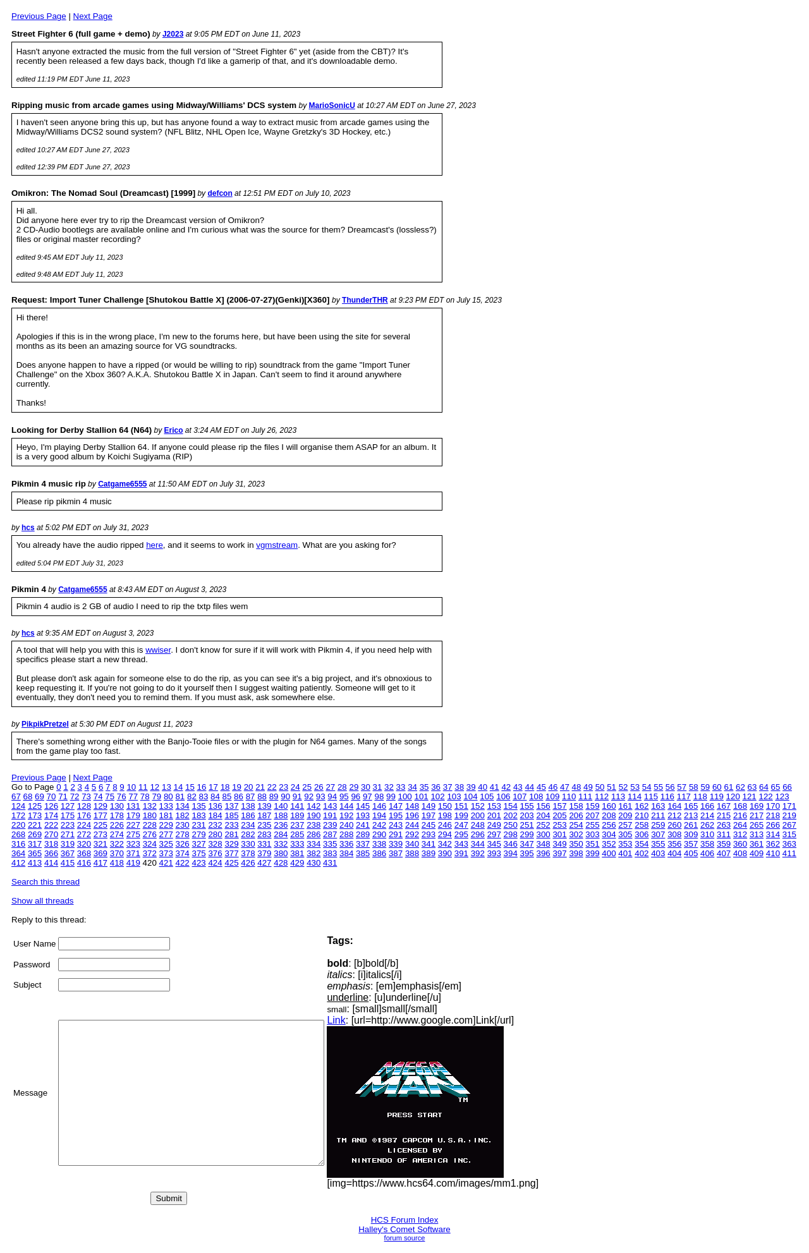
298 (511, 834)
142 (313, 806)
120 (733, 796)
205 (559, 815)
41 (494, 787)
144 (346, 806)
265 (756, 825)
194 (379, 815)
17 (213, 787)
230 (183, 825)
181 (166, 815)
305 (625, 834)
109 (552, 796)
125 (35, 806)
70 (51, 796)
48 (576, 787)
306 (641, 834)
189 (297, 815)
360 (740, 844)
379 (264, 853)
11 (143, 787)
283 (264, 834)
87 (250, 796)
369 (100, 853)
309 (691, 834)
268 (18, 834)
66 (787, 787)
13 (166, 787)
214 (707, 815)
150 (445, 806)
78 (145, 796)
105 (487, 796)
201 (494, 815)
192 (346, 815)
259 (658, 825)
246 (445, 825)
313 (756, 834)
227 (133, 825)
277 (166, 834)
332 (281, 844)
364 (18, 853)
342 (445, 844)
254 (576, 825)
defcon (219, 193)
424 (215, 863)
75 (109, 796)
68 (28, 796)
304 (609, 834)
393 (494, 853)
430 (313, 863)
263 (724, 825)
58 (693, 787)
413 (35, 863)
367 (68, 853)
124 (18, 806)
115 (651, 796)
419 (133, 863)
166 (707, 806)
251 (527, 825)
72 (75, 796)
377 (231, 853)
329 (231, 844)
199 (461, 815)
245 (428, 825)
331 (264, 844)
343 (461, 844)
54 (647, 787)
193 (363, 815)
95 (344, 796)
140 (281, 806)
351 (592, 844)
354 (641, 844)
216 (740, 815)
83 (204, 796)
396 (543, 853)
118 (700, 796)
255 (592, 825)
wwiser (158, 650)
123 (782, 796)
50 (600, 787)
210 (641, 815)
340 (412, 844)
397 (559, 853)
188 (281, 815)
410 (773, 853)
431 (330, 863)
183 (198, 815)
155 (527, 806)
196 (412, 815)
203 (527, 815)
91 (297, 796)
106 (503, 796)
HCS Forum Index (405, 1220)
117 (684, 796)
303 (592, 834)
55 (658, 787)
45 (541, 787)
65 (776, 787)
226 (117, 825)
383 (330, 853)
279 (198, 834)
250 (511, 825)
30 (365, 787)
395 (527, 853)
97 (367, 796)
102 (437, 796)
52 (623, 787)
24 (295, 787)
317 (35, 844)
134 (183, 806)
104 (470, 796)
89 (274, 796)
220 (18, 825)
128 (84, 806)
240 (346, 825)
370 (117, 853)
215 (724, 815)
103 (454, 796)
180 (150, 815)
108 (536, 796)
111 (585, 796)
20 (248, 787)
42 (506, 787)
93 (320, 796)
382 (313, 853)
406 (707, 853)
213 (691, 815)
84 (215, 796)
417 (100, 863)
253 (559, 825)
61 (728, 787)
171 (789, 806)
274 (117, 834)
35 (424, 787)
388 (412, 853)
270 (51, 834)
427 (264, 863)
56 (670, 787)
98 (379, 796)
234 (248, 825)
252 (543, 825)
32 (389, 787)
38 (459, 787)
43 (518, 787)
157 (559, 806)
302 (576, 834)
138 (248, 806)
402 (641, 853)
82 (192, 796)
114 (635, 796)
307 (658, 834)
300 (543, 834)
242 (379, 825)
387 (396, 853)
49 (588, 787)
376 (215, 853)
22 (272, 787)
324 (150, 844)
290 (379, 834)
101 (421, 796)
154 (511, 806)
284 (281, 834)
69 (39, 796)
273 (100, 834)
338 (379, 844)
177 (100, 815)
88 (262, 796)
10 (131, 787)
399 (592, 853)
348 (543, 844)
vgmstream (277, 545)
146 (379, 806)
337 (363, 844)
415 (68, 863)
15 (190, 787)
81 (180, 796)
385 (363, 853)
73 (86, 796)
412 (18, 863)
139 (264, 806)
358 (707, 844)
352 (609, 844)
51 (611, 787)
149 (428, 806)
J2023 (172, 34)
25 (307, 787)
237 (297, 825)
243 (396, 825)
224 (84, 825)
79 (156, 796)
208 (609, 815)
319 (68, 844)
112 (602, 796)
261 (691, 825)
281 (231, 834)
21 (260, 787)
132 (150, 806)
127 (68, 806)
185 (231, 815)
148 (412, 806)
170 (773, 806)
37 (448, 787)
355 (658, 844)
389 (428, 853)
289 (363, 834)
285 (297, 834)
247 (461, 825)
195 (396, 815)
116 (667, 796)
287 (330, 834)
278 (183, 834)
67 (16, 796)
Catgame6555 (122, 484)
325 (166, 844)
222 (51, 825)
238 (313, 825)
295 (461, 834)
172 (18, 815)
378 (248, 853)
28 (342, 787)
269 (35, 834)
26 (319, 787)
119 (717, 796)
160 (609, 806)
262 (707, 825)
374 (183, 853)
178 (117, 815)
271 (68, 834)
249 (494, 825)
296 (478, 834)
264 (740, 825)
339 (396, 844)
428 (281, 863)
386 (379, 853)
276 (150, 834)
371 (133, 853)
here (154, 545)
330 (248, 844)
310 (707, 834)
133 (166, 806)
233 (231, 825)
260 (674, 825)
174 (51, 815)
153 (494, 806)
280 (215, 834)
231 (198, 825)
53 (635, 787)
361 (756, 844)
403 (658, 853)
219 (789, 815)
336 (346, 844)
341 (428, 844)
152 (478, 806)
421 (166, 863)
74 (98, 796)
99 (391, 796)
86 (238, 796)
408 (740, 853)
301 (559, 834)
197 (428, 815)
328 (215, 844)
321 (100, 844)
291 (396, 834)
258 (641, 825)
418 (117, 863)
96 (355, 796)
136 (215, 806)
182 (183, 815)
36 (436, 787)
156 (543, 806)
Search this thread (45, 882)
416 (84, 863)
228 (150, 825)
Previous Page (38, 16)
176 (84, 815)
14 (178, 787)
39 (471, 787)
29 (353, 787)
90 (285, 796)
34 (412, 787)
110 (569, 796)
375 (198, 853)
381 (297, 853)
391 (461, 853)
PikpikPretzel (45, 724)
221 (35, 825)
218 (773, 815)
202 (511, 815)
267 (789, 825)
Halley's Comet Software (404, 1229)
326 (183, 844)
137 (231, 806)
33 (401, 787)
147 (396, 806)
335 (330, 844)
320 (84, 844)
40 (482, 787)
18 (225, 787)
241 (363, 825)
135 (198, 806)
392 (478, 853)
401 (625, 853)
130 (117, 806)
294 (445, 834)
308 (674, 834)
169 (756, 806)
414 (51, 863)
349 (559, 844)
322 (117, 844)
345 (494, 844)
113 (618, 796)
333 (297, 844)
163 (658, 806)
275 (133, 834)
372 (150, 853)
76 (121, 796)
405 (691, 853)
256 (609, 825)
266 (773, 825)
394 (511, 853)
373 (166, 853)
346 (511, 844)
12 (154, 787)
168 (740, 806)
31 (377, 787)
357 (691, 844)
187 (264, 815)
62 (740, 787)
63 (752, 787)
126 (51, 806)
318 (51, 844)
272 (84, 834)
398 (576, 853)
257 (625, 825)
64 (764, 787)
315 (789, 834)
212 (674, 815)
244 (412, 825)
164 (674, 806)
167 (724, 806)
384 (346, 853)
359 (724, 844)
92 (308, 796)
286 (313, 834)
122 (766, 796)
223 (68, 825)
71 (63, 796)
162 (641, 806)
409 (756, 853)
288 (346, 834)
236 (281, 825)
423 (198, 863)
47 (564, 787)
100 (405, 796)
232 (215, 825)
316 (18, 844)
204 (543, 815)
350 (576, 844)
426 (248, 863)
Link (367, 1020)
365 (35, 853)
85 (227, 796)
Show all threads (42, 900)
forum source (404, 1238)
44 (529, 787)
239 (330, 825)
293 (428, 834)
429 (297, 863)
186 (248, 815)
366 (51, 853)
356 (674, 844)
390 (445, 853)
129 (100, 806)
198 (445, 815)
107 (519, 796)
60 (717, 787)
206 (576, 815)
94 (332, 796)
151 (461, 806)
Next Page (93, 16)
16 (202, 787)
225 (100, 825)
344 (478, 844)
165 (691, 806)
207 (592, 815)
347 (527, 844)
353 (625, 844)
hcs (28, 527)
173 (35, 815)
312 (740, 834)
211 (658, 815)
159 (592, 806)
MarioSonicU (332, 105)
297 (494, 834)
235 (264, 825)
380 (281, 853)
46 (553, 787)
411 (789, 853)
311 (724, 834)
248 (478, 825)
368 (84, 853)
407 (724, 853)
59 (705, 787)
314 (773, 834)
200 (478, 815)
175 (68, 815)
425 (231, 863)
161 (625, 806)
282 (248, 834)
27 (330, 787)
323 (133, 844)
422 (183, 863)
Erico (173, 430)
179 (133, 815)
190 (313, 815)
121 (750, 796)
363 (789, 844)
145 (363, 806)
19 (236, 787)
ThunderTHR (365, 300)
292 (412, 834)
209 (625, 815)
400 (609, 853)
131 (133, 806)
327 (198, 844)
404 (674, 853)
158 (576, 806)
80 (168, 796)
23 (283, 787)
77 (133, 796)
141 (297, 806)
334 (313, 844)
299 (527, 834)
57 (681, 787)
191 (330, 815)
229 (166, 825)
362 (773, 844)
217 (756, 815)
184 (215, 815)
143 (330, 806)
